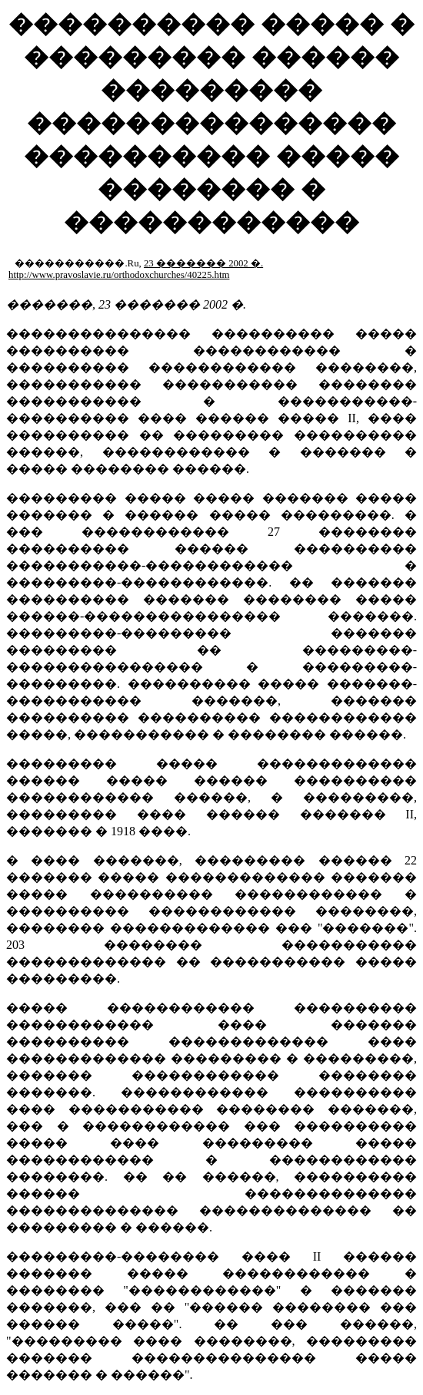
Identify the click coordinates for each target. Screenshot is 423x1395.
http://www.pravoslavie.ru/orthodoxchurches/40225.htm (118, 274)
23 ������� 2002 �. (203, 263)
